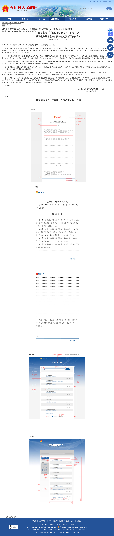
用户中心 (92, 1)
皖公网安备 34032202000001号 (68, 527)
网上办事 (72, 19)
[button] (99, 1)
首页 (10, 19)
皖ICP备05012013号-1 (33, 527)
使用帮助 (49, 521)
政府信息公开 (56, 19)
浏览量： (35, 31)
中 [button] (45, 31)
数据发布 (104, 19)
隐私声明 (56, 521)
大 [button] (43, 31)
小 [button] (47, 31)
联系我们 (35, 521)
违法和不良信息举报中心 (67, 521)
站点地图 (79, 521)
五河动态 (41, 19)
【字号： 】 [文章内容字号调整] (43, 31)
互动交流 (88, 19)
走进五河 (25, 19)
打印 (50, 31)
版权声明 (42, 521)
